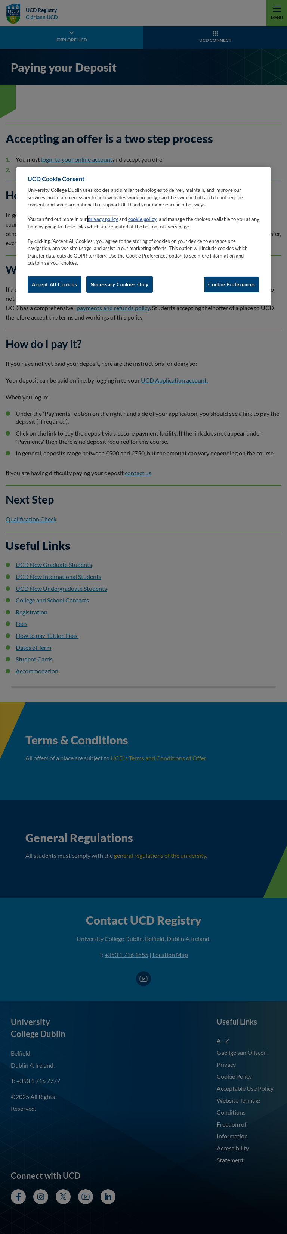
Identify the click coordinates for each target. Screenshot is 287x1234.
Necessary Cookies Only (119, 284)
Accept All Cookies (54, 284)
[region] (143, 236)
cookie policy (142, 219)
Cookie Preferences (231, 284)
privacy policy (103, 219)
